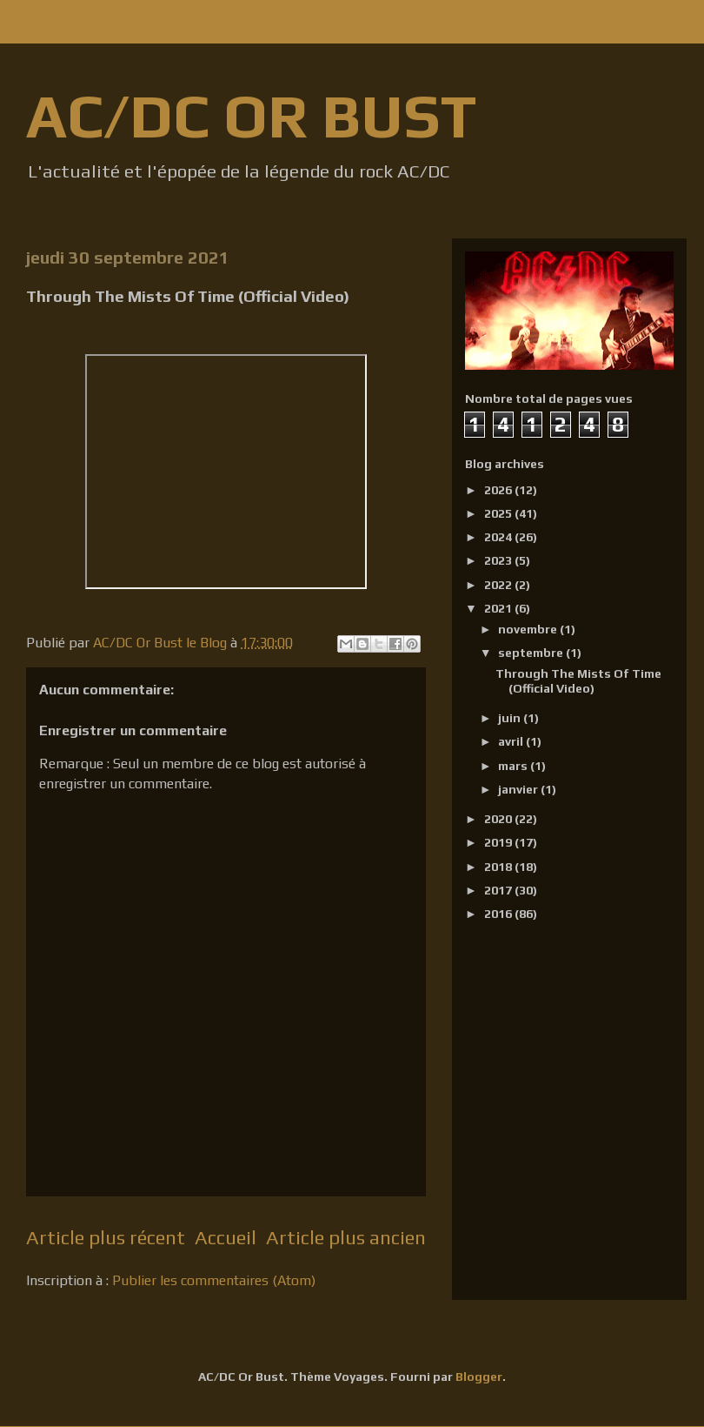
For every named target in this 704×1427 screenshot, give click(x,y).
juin (510, 718)
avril (512, 741)
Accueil (225, 1237)
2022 (499, 585)
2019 (499, 842)
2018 (499, 867)
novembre (529, 629)
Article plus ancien (346, 1237)
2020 (499, 819)
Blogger (478, 1376)
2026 (499, 490)
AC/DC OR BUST (251, 115)
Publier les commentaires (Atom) (213, 1280)
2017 (499, 890)
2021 (499, 608)
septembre (532, 653)
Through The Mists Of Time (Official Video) (578, 681)
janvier (519, 789)
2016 (499, 914)
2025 (499, 513)
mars (514, 766)
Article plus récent (105, 1237)
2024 (499, 537)
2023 (499, 560)
